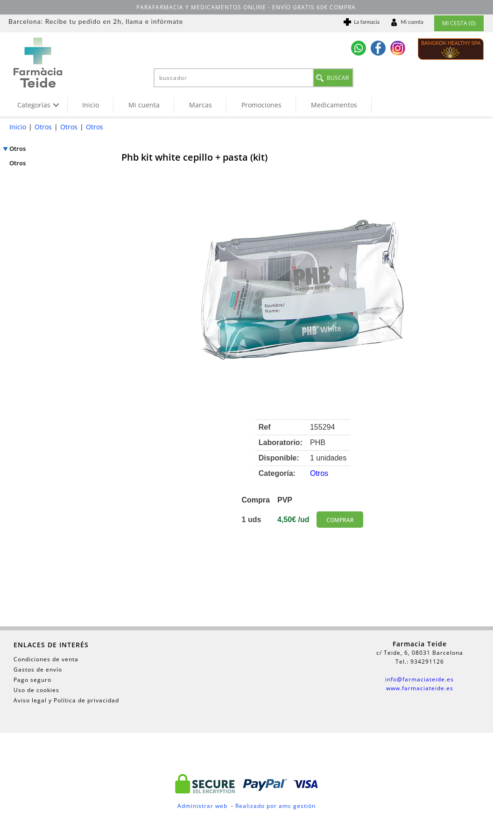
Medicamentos (334, 104)
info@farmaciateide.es (419, 679)
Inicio (90, 104)
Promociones (261, 104)
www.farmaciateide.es (419, 688)
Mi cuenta (144, 104)
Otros (43, 126)
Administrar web (202, 806)
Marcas (200, 104)
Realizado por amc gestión (275, 806)
